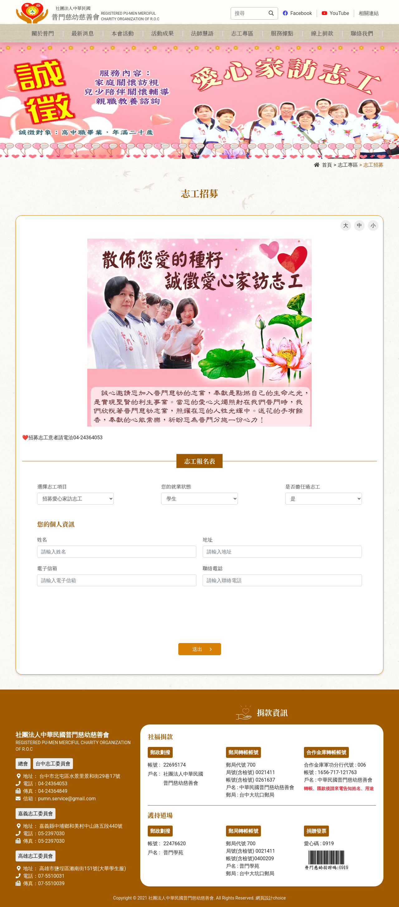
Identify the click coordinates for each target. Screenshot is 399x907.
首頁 (323, 165)
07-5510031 (51, 876)
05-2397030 (51, 833)
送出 (197, 649)
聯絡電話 (213, 568)
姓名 (42, 539)
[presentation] (84, 618)
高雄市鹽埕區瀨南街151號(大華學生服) (82, 868)
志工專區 (348, 165)
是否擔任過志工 (302, 486)
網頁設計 (264, 897)
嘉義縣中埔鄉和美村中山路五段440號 (80, 826)
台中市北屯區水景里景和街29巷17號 (79, 776)
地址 (208, 539)
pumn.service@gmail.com (67, 799)
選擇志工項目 (52, 486)
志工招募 (373, 165)
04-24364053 (52, 784)
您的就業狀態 (176, 486)
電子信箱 (47, 568)
